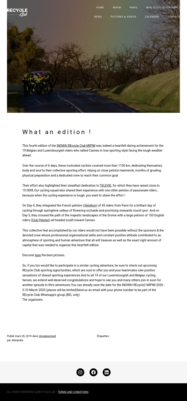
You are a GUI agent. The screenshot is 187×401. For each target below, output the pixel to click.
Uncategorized (47, 336)
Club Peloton (40, 220)
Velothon (90, 205)
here (38, 255)
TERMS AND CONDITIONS (73, 392)
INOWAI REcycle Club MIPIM (76, 145)
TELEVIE (105, 185)
